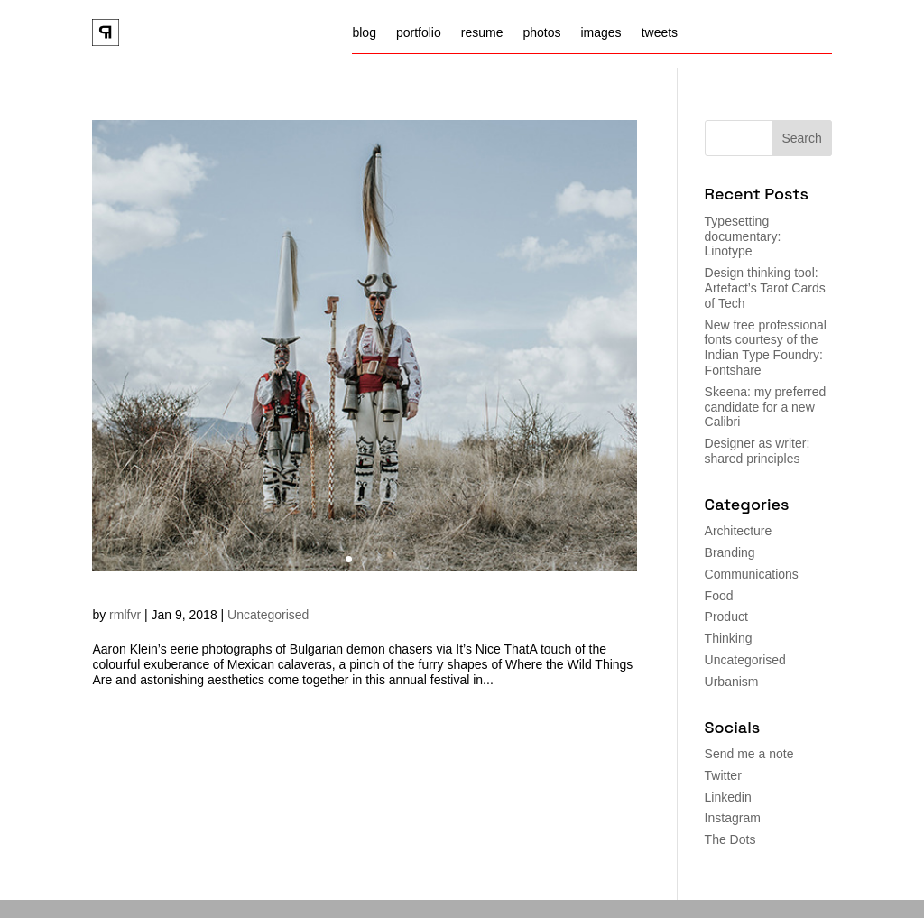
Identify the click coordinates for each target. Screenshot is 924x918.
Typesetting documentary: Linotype (743, 236)
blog (363, 33)
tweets (660, 33)
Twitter (723, 775)
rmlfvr (125, 614)
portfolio (418, 33)
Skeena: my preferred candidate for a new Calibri (766, 407)
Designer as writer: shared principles (757, 451)
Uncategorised (268, 614)
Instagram (733, 818)
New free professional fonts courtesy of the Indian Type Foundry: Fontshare (766, 347)
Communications (752, 574)
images (600, 33)
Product (726, 616)
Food (719, 596)
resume (482, 33)
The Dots (730, 839)
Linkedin (728, 797)
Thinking (729, 638)
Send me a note (749, 753)
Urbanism (732, 681)
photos (541, 33)
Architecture (738, 531)
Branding (730, 552)
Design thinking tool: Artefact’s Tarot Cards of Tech (765, 288)
